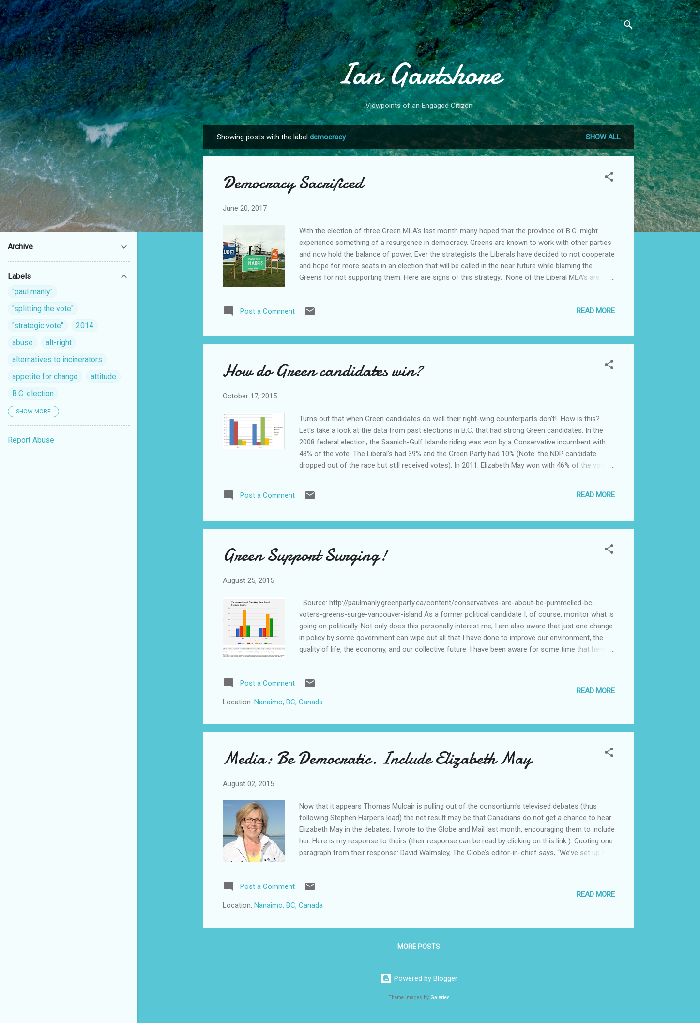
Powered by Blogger (418, 978)
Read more (596, 310)
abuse (22, 342)
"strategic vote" (37, 325)
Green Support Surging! (305, 555)
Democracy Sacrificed (293, 183)
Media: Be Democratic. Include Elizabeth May (377, 758)
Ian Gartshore (418, 74)
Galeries (440, 997)
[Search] (628, 26)
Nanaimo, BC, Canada (288, 702)
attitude (103, 376)
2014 (84, 325)
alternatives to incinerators (57, 359)
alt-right (59, 342)
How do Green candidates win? (323, 370)
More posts (418, 946)
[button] (609, 178)
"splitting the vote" (43, 308)
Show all (603, 137)
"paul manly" (32, 291)
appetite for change (45, 376)
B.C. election (33, 393)
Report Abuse (31, 439)
